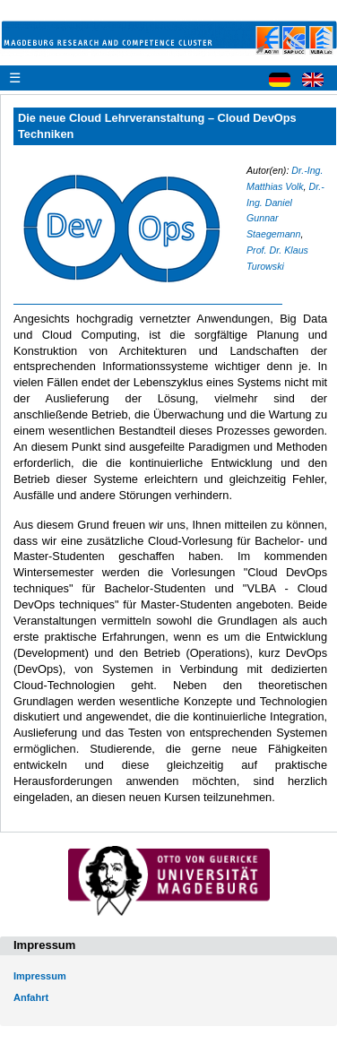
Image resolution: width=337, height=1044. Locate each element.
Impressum (39, 976)
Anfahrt (30, 997)
